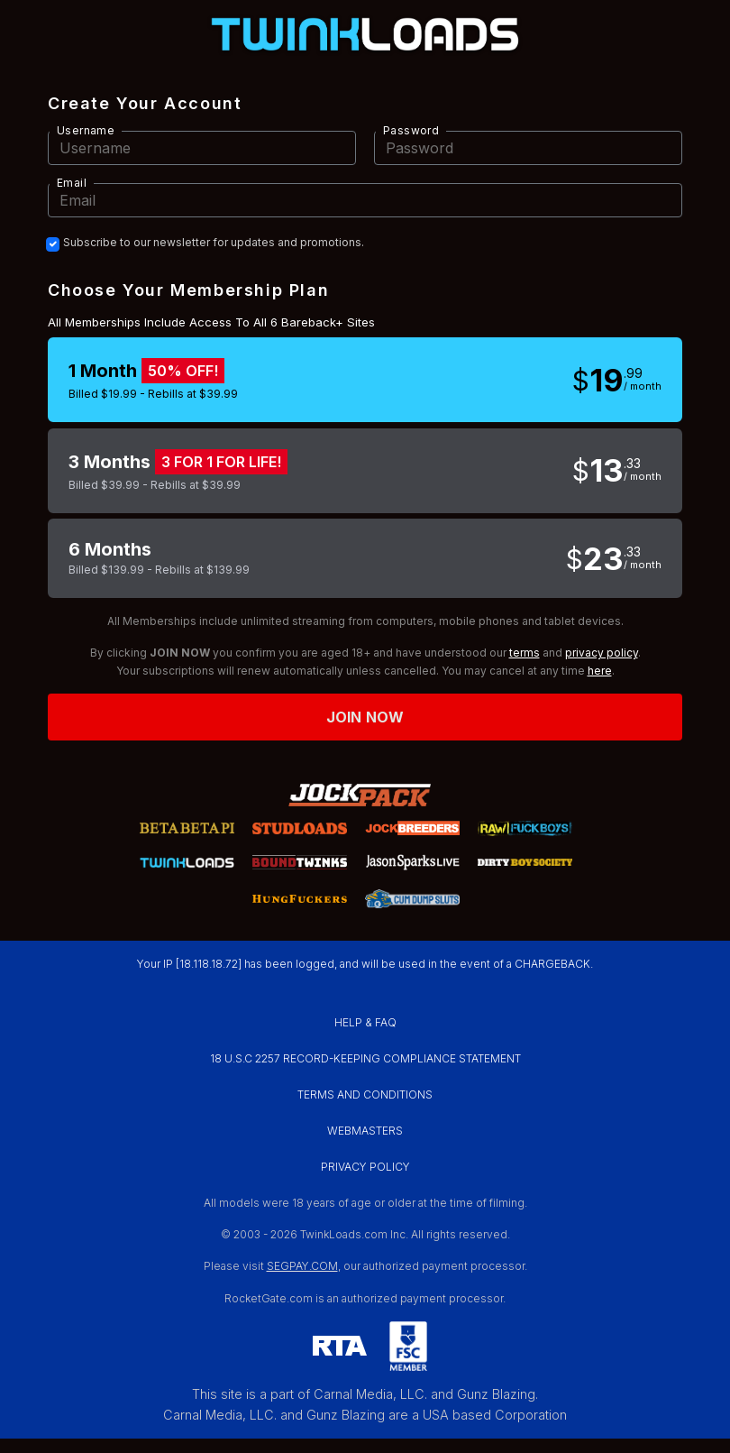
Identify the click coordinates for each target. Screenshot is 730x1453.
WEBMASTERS (365, 1130)
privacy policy (601, 652)
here (600, 670)
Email (72, 182)
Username (85, 130)
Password (411, 130)
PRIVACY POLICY (365, 1166)
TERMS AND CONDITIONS (365, 1094)
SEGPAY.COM (302, 1266)
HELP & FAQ (365, 1022)
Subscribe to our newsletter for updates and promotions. (213, 242)
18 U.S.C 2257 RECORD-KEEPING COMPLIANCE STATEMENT (365, 1058)
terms (524, 652)
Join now (365, 717)
